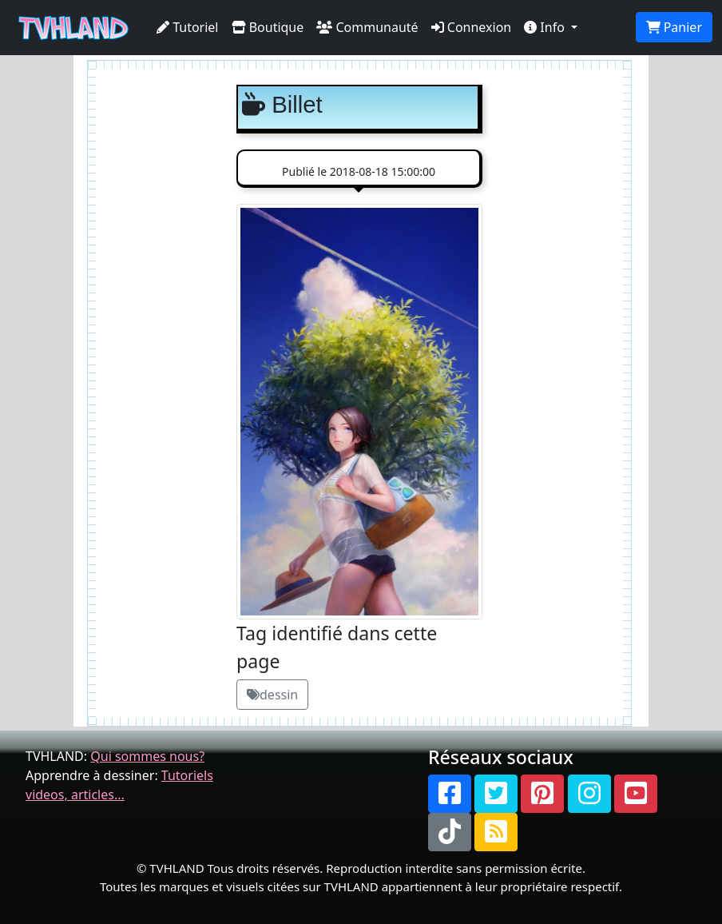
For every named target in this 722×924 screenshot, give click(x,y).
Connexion (471, 27)
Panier (674, 27)
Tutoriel (188, 27)
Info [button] (546, 27)
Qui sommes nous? (147, 756)
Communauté (367, 27)
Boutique (268, 27)
